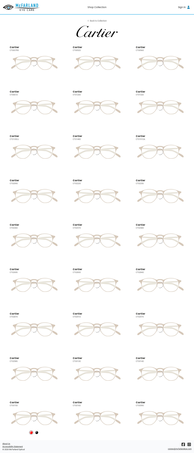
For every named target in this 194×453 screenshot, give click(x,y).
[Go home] (26, 7)
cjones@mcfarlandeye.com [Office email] (180, 449)
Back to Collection (97, 21)
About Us (6, 444)
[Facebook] (183, 445)
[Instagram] (189, 445)
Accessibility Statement (12, 446)
